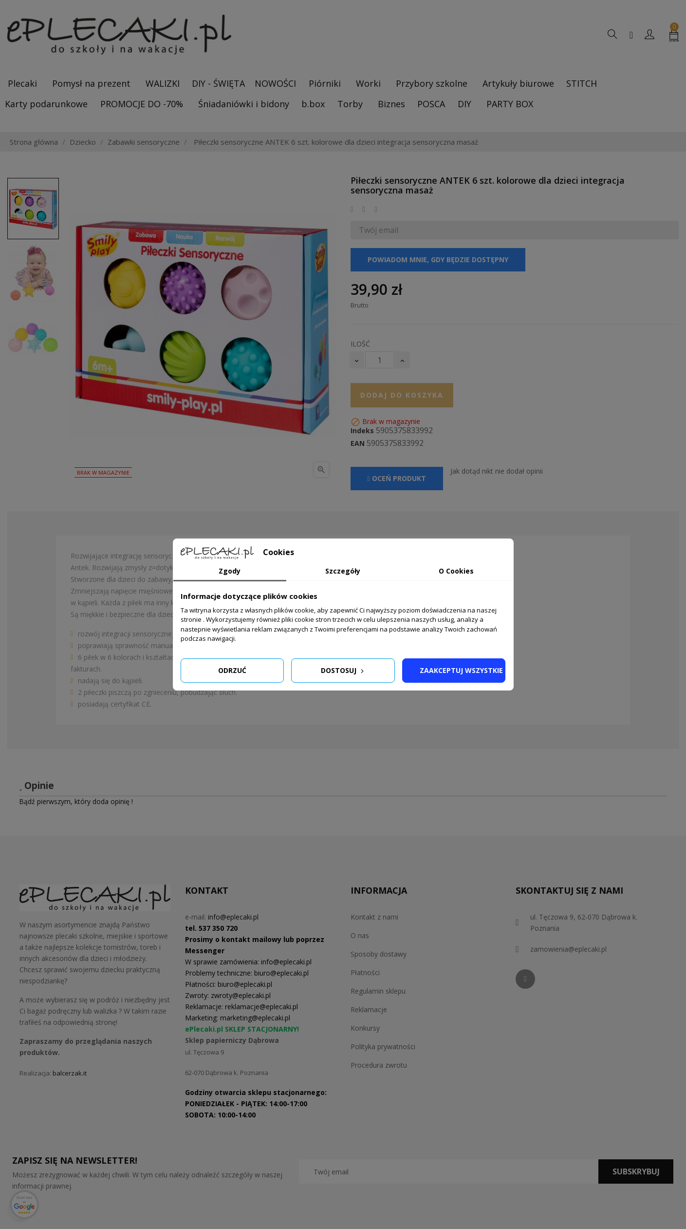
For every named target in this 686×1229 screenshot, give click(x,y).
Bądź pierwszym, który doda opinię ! (76, 801)
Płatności (365, 972)
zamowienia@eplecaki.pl (568, 949)
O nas (360, 935)
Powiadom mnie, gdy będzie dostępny (438, 259)
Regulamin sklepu (378, 991)
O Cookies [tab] (456, 571)
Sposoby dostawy (379, 954)
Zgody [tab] (230, 571)
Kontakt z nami (374, 917)
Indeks (362, 430)
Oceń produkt (397, 478)
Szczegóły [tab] (342, 571)
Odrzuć (232, 670)
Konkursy (365, 1028)
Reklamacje (369, 1009)
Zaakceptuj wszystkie (461, 670)
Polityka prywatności (383, 1046)
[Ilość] (379, 359)
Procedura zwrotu (379, 1065)
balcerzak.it (70, 1073)
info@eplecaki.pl (233, 917)
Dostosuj (343, 670)
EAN (358, 443)
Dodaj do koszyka (402, 395)
